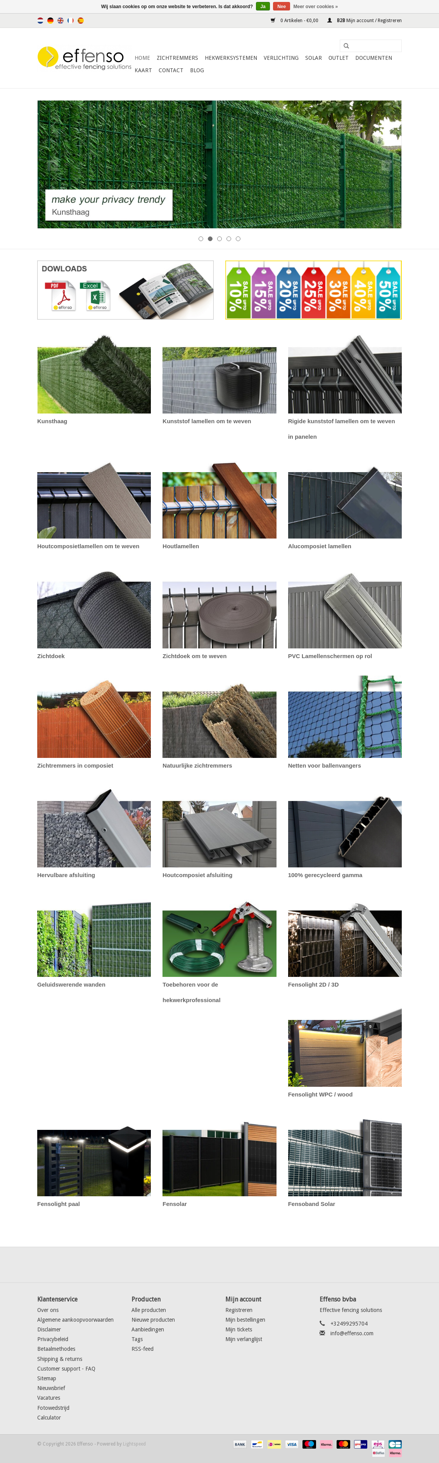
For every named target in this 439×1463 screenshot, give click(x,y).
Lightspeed (134, 1444)
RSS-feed (142, 1349)
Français (70, 20)
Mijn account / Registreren (364, 20)
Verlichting (281, 58)
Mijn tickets (238, 1329)
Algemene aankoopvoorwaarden (75, 1320)
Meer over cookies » (316, 6)
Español (81, 20)
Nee (281, 6)
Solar (313, 58)
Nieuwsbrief (51, 1388)
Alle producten (148, 1310)
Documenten (373, 58)
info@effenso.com (351, 1333)
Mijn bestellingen (245, 1320)
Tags (137, 1339)
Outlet (338, 58)
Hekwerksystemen (231, 58)
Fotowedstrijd (53, 1408)
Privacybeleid (52, 1339)
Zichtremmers (177, 58)
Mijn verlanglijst (243, 1339)
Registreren (238, 1310)
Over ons (48, 1310)
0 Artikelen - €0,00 (295, 20)
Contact (171, 70)
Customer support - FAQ (66, 1369)
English (60, 20)
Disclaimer (49, 1329)
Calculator (49, 1417)
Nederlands (40, 20)
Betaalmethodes (56, 1349)
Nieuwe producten (153, 1320)
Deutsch (50, 20)
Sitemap (46, 1378)
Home (142, 58)
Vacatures (48, 1398)
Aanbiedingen (147, 1329)
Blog (197, 70)
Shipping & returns (59, 1359)
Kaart (143, 70)
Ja (262, 6)
